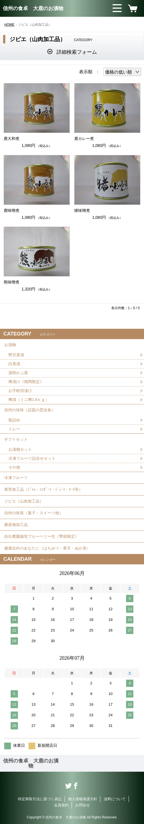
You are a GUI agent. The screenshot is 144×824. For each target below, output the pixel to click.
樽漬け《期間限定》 (26, 381)
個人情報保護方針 (82, 799)
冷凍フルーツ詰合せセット (31, 458)
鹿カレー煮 (84, 138)
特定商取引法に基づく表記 (40, 799)
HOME (9, 25)
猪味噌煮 (82, 210)
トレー (14, 429)
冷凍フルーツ (16, 477)
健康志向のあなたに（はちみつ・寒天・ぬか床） (47, 548)
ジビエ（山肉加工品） (23, 501)
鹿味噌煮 (11, 210)
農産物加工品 (16, 524)
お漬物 (10, 344)
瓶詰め (14, 420)
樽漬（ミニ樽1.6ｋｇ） (28, 399)
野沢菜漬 (16, 355)
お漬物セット (20, 449)
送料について (115, 799)
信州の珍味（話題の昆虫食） (29, 410)
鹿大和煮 (11, 138)
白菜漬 (14, 363)
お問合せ (82, 805)
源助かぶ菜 (18, 372)
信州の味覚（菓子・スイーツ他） (33, 513)
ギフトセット (16, 439)
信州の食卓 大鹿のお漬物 (33, 8)
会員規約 (61, 805)
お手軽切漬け (20, 390)
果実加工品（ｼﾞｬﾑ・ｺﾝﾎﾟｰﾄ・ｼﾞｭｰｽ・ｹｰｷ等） (43, 489)
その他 (14, 467)
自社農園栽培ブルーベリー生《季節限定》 (41, 536)
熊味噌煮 (11, 282)
